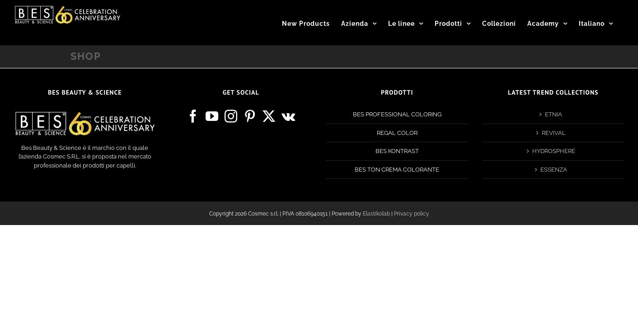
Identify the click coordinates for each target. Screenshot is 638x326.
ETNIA (553, 114)
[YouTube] (212, 116)
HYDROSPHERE (553, 151)
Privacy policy (411, 214)
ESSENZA (553, 169)
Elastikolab (376, 214)
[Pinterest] (250, 116)
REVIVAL (554, 132)
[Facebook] (193, 116)
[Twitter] (269, 116)
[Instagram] (231, 116)
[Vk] (288, 116)
